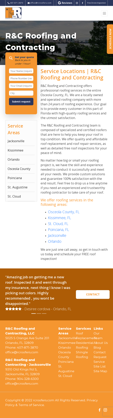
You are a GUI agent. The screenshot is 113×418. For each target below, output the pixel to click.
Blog (97, 347)
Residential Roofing (83, 345)
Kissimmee (15, 150)
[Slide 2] (39, 313)
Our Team (98, 335)
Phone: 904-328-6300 (22, 379)
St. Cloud (14, 196)
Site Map (100, 371)
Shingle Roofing (82, 354)
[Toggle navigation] (104, 13)
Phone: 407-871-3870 (21, 347)
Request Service (100, 359)
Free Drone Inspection (96, 3)
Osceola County (19, 169)
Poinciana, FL (58, 229)
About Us (101, 343)
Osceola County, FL (63, 211)
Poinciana (15, 178)
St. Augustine (18, 187)
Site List (100, 366)
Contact (100, 352)
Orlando (14, 159)
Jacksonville (16, 141)
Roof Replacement (83, 335)
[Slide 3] (44, 313)
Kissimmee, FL (59, 217)
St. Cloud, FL (58, 223)
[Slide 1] (33, 313)
